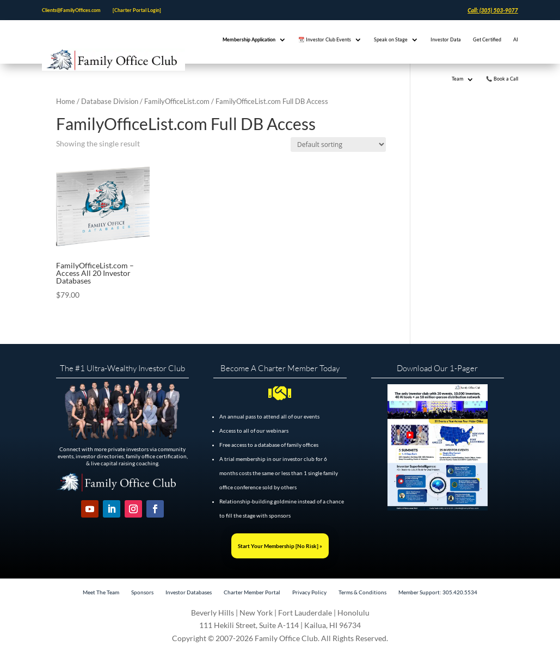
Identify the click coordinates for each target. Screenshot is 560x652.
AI (515, 39)
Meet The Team (101, 592)
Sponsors (142, 592)
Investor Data (445, 39)
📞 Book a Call (502, 79)
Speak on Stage (391, 39)
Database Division (109, 101)
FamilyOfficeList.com (177, 101)
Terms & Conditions (362, 592)
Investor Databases (188, 592)
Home (65, 101)
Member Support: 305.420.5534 (437, 592)
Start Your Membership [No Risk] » (280, 546)
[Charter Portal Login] (137, 10)
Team (457, 79)
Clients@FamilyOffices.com (71, 10)
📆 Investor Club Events (324, 39)
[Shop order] (338, 144)
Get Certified (487, 39)
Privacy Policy (309, 592)
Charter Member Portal (252, 592)
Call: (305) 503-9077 (492, 10)
